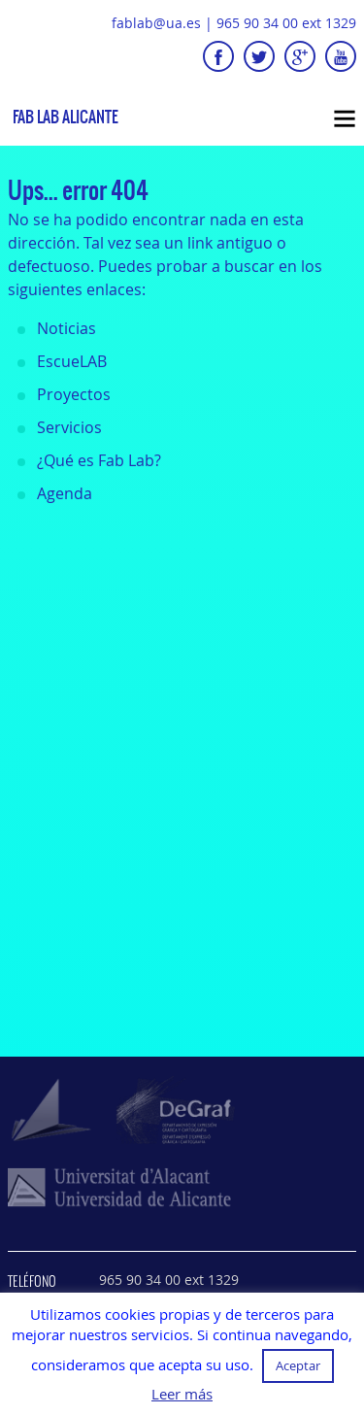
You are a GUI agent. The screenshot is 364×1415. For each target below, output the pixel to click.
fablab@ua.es (156, 23)
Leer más (182, 1394)
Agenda (64, 493)
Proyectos (74, 394)
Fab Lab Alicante (65, 117)
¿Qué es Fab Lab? (99, 460)
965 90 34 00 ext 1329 (286, 23)
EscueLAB (72, 361)
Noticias (66, 328)
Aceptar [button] (298, 1365)
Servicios (69, 427)
